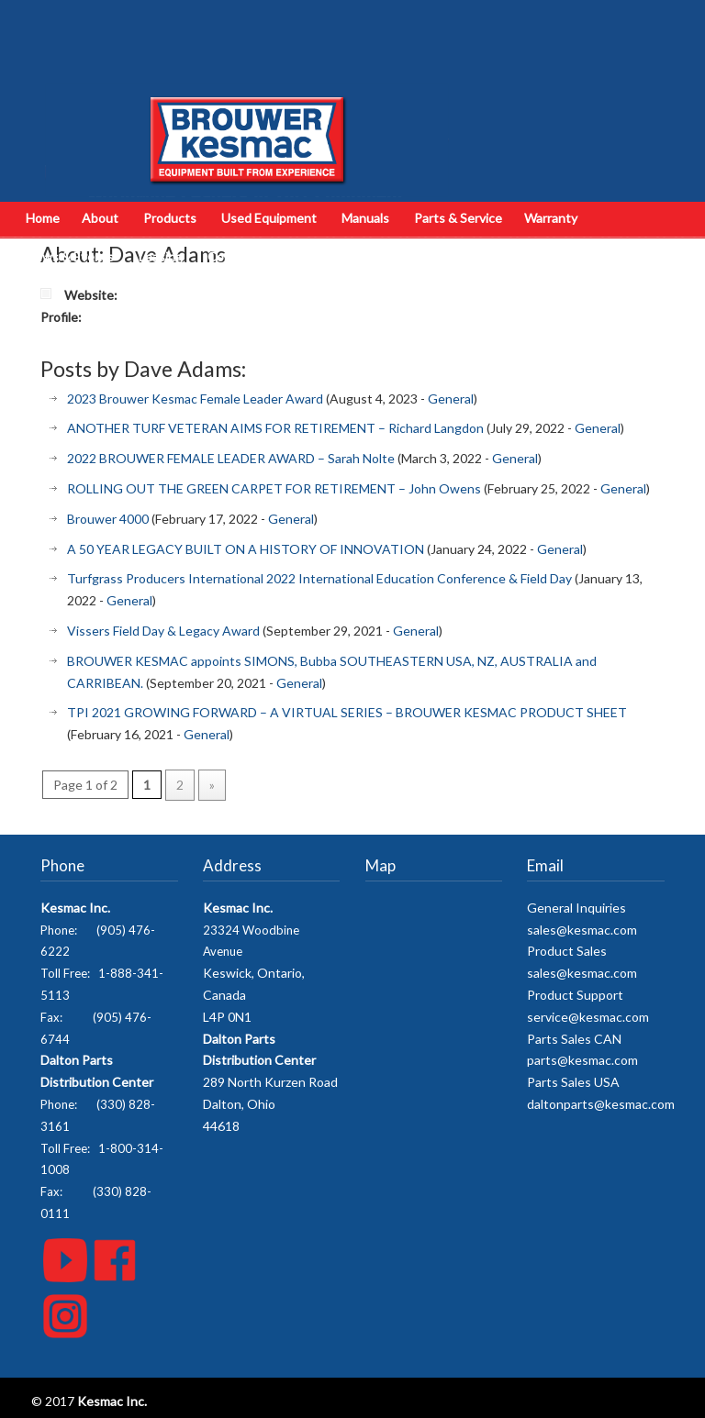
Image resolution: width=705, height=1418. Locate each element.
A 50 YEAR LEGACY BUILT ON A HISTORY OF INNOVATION (245, 549)
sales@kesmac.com (582, 929)
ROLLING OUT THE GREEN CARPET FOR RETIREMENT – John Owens (274, 488)
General (451, 398)
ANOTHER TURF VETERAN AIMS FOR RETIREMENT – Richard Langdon (275, 428)
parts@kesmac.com (582, 1060)
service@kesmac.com (588, 1017)
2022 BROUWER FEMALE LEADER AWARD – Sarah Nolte (231, 458)
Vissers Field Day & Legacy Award (163, 630)
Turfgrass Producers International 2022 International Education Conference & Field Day (319, 578)
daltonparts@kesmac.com (601, 1104)
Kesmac (247, 105)
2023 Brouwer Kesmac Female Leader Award (195, 398)
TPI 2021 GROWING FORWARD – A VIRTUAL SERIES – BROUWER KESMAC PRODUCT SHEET (347, 712)
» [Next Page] (212, 784)
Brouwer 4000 (108, 518)
